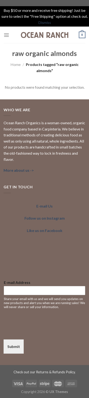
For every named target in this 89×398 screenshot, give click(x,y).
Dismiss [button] (44, 22)
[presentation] (40, 331)
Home (15, 64)
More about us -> (19, 170)
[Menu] (6, 35)
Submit (13, 346)
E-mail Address (17, 282)
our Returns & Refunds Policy (52, 372)
